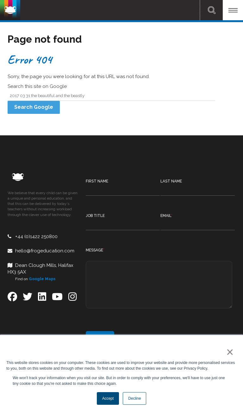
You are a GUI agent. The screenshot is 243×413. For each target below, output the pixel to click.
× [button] (228, 352)
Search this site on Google (37, 86)
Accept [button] (108, 398)
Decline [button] (134, 398)
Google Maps (42, 279)
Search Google (33, 107)
